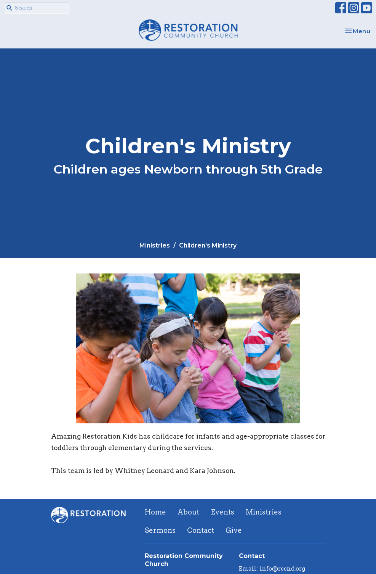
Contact (200, 530)
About (188, 512)
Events (222, 512)
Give (234, 530)
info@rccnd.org (282, 568)
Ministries (154, 245)
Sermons (160, 530)
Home (155, 512)
